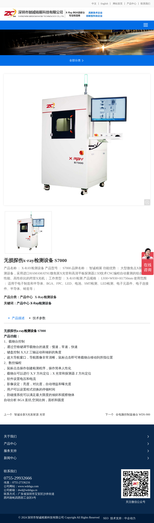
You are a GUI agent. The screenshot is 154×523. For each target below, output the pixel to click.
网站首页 (117, 3)
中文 (94, 3)
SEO (105, 518)
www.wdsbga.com (28, 486)
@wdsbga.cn (30, 490)
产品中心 (131, 3)
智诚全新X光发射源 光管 (29, 414)
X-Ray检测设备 (45, 297)
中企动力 (130, 518)
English (104, 3)
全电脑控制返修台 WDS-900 (133, 414)
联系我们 (145, 3)
